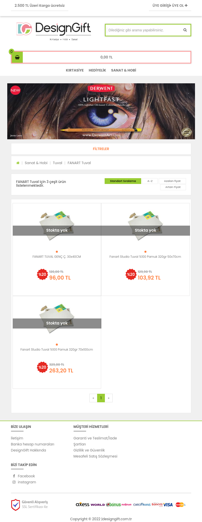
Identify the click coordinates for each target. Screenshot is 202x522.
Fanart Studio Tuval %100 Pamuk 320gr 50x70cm (145, 256)
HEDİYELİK (97, 70)
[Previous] (93, 398)
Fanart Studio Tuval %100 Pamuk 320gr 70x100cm (57, 349)
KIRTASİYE (75, 70)
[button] (101, 149)
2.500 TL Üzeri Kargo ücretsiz (40, 5)
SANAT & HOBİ (123, 70)
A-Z (150, 181)
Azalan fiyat (172, 181)
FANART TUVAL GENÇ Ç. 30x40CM (57, 256)
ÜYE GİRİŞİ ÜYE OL (170, 5)
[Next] (109, 398)
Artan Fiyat (173, 187)
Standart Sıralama (123, 181)
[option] (101, 111)
